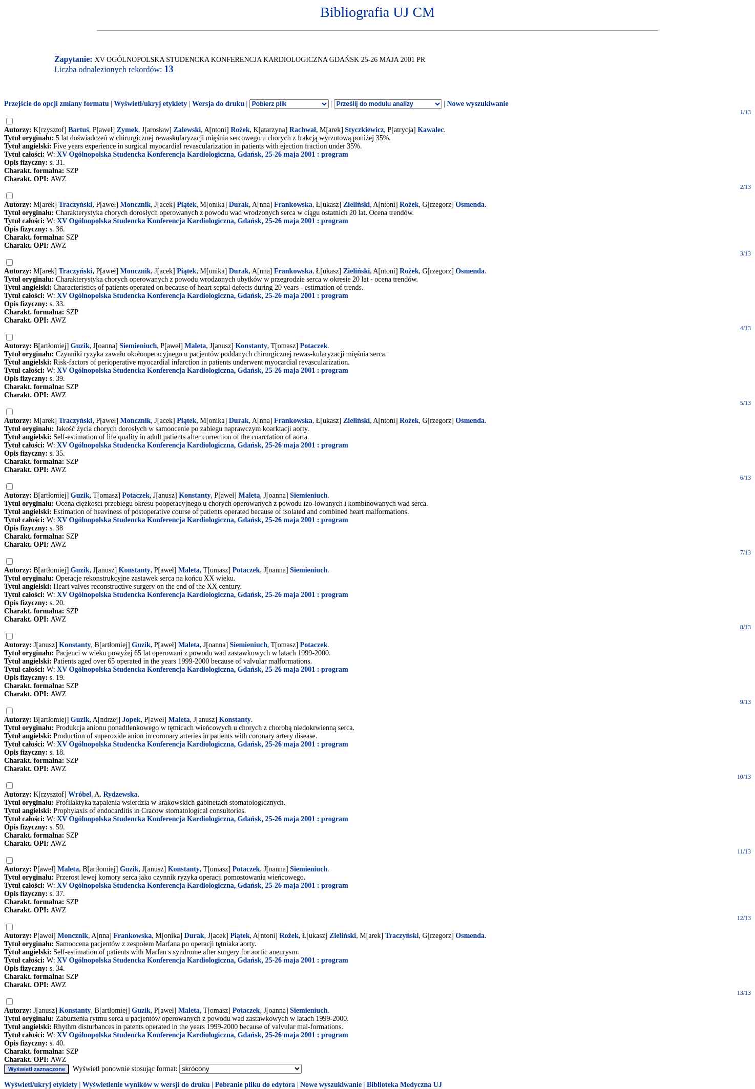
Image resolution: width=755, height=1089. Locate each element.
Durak (239, 204)
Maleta (195, 346)
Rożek (239, 130)
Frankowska (293, 204)
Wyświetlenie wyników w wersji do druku (146, 1084)
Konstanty (251, 346)
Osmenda (470, 204)
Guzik (80, 346)
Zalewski (187, 130)
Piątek (186, 204)
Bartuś (78, 130)
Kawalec (430, 130)
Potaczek (314, 346)
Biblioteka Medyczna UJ (404, 1084)
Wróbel (79, 794)
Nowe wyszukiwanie (477, 104)
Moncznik (135, 204)
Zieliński (356, 204)
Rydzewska (120, 794)
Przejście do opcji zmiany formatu (56, 104)
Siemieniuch (138, 346)
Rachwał (302, 130)
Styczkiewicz (364, 130)
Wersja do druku (218, 104)
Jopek (131, 719)
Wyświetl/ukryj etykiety (150, 104)
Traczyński (76, 204)
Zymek (127, 130)
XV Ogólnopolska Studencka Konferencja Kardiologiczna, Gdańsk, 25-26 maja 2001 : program (202, 154)
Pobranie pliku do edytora (255, 1084)
